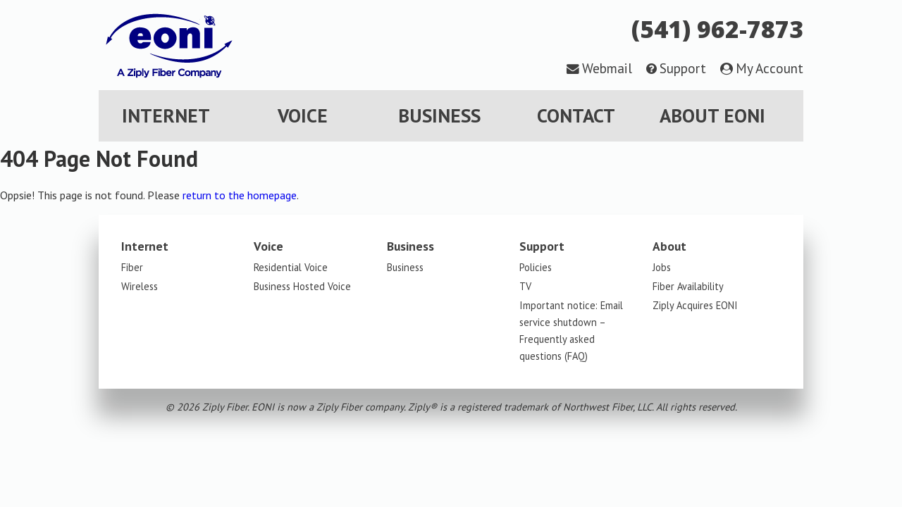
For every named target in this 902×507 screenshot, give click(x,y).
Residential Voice (291, 267)
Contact (576, 115)
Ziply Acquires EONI (695, 305)
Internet (166, 115)
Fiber (132, 267)
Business (439, 115)
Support (683, 68)
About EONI (712, 115)
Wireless (139, 286)
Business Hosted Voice (302, 286)
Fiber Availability (688, 286)
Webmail (607, 68)
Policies (535, 267)
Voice (303, 115)
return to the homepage (240, 195)
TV (525, 286)
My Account (769, 68)
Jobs (662, 267)
